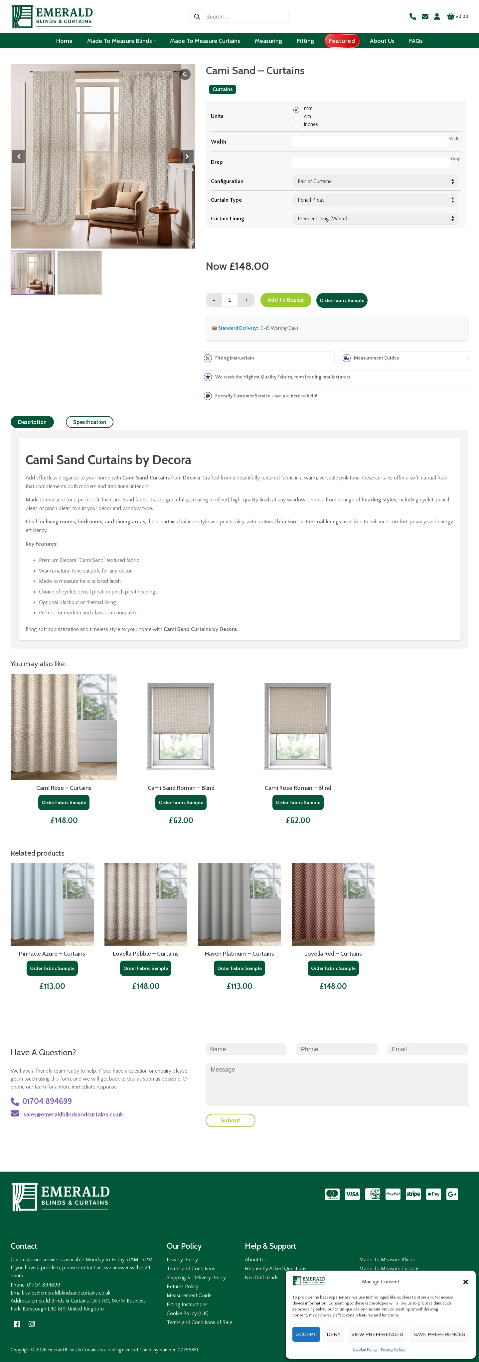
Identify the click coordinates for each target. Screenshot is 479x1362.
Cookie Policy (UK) (188, 1313)
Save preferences (439, 1334)
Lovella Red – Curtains (333, 953)
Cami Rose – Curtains (63, 787)
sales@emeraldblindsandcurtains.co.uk (67, 1113)
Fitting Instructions (187, 1305)
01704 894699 (41, 1102)
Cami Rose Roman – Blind (298, 787)
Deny (334, 1334)
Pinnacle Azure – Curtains (52, 953)
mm (308, 108)
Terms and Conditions (191, 1269)
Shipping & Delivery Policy (196, 1278)
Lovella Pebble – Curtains (146, 953)
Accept (306, 1334)
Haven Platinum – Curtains (239, 953)
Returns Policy (183, 1287)
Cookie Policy (365, 1349)
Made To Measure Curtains (389, 1269)
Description (32, 422)
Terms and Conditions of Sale (199, 1322)
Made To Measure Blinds (387, 1260)
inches (311, 124)
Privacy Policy (393, 1349)
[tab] (32, 422)
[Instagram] (32, 1324)
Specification (89, 422)
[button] (465, 1282)
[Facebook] (17, 1324)
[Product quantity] (230, 300)
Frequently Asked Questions (275, 1269)
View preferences (377, 1334)
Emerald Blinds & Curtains (73, 1350)
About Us (255, 1260)
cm (307, 116)
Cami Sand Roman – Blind (181, 787)
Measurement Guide (189, 1296)
